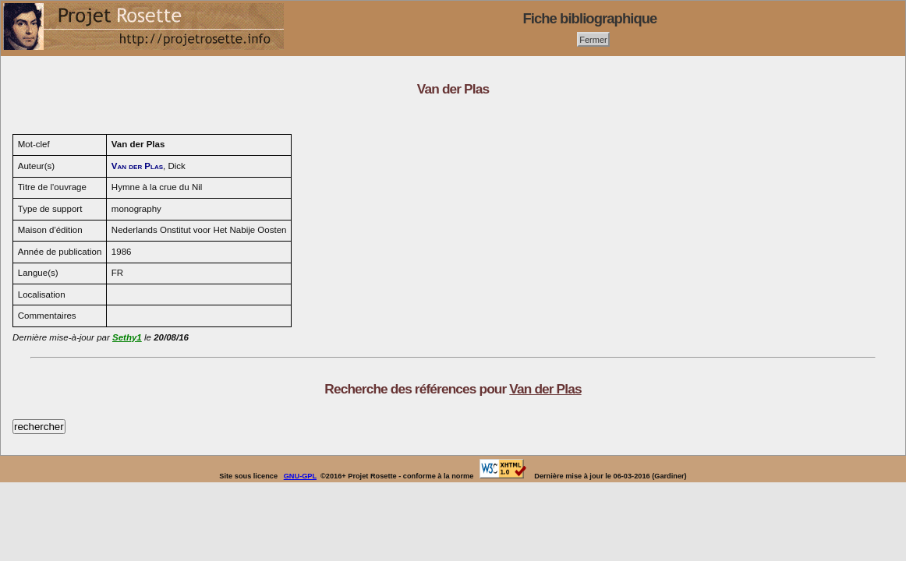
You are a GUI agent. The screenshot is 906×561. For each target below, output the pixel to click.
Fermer (593, 39)
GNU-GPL (300, 476)
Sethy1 (127, 337)
